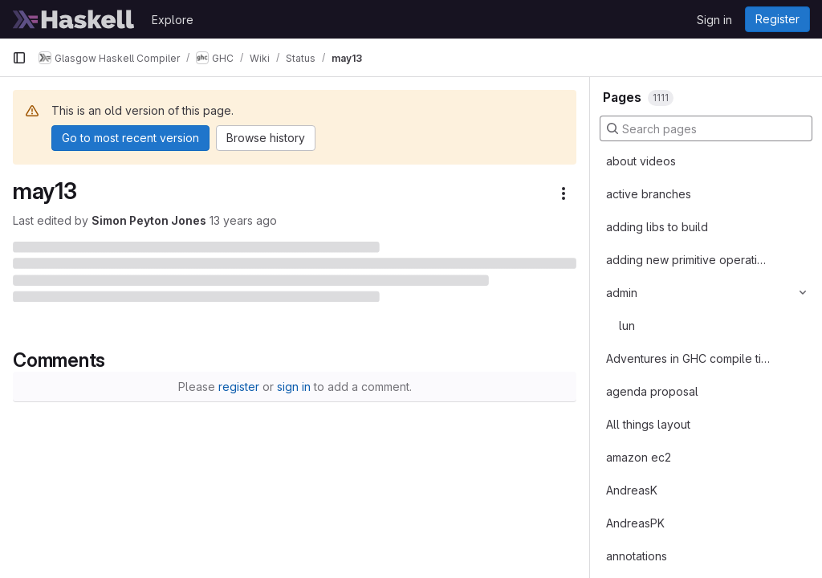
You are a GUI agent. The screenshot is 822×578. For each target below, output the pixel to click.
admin (621, 292)
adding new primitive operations (688, 260)
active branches (648, 194)
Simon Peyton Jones (149, 220)
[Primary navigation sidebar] (19, 58)
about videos (641, 161)
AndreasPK (635, 523)
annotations (636, 556)
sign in (294, 386)
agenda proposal (652, 391)
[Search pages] (706, 128)
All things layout (648, 424)
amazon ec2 (638, 457)
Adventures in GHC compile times (688, 358)
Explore (172, 19)
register (238, 386)
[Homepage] (74, 19)
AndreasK (631, 490)
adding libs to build (657, 227)
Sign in (714, 19)
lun (627, 325)
